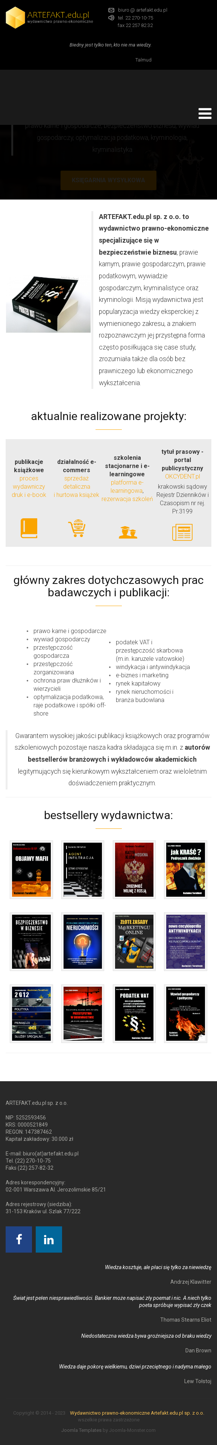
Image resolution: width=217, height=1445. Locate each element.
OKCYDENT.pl (182, 476)
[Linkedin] (49, 1239)
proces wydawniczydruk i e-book (29, 486)
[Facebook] (19, 1239)
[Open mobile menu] (205, 113)
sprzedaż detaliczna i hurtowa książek (76, 486)
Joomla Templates (81, 1430)
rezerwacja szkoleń (127, 499)
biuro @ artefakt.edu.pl (142, 10)
